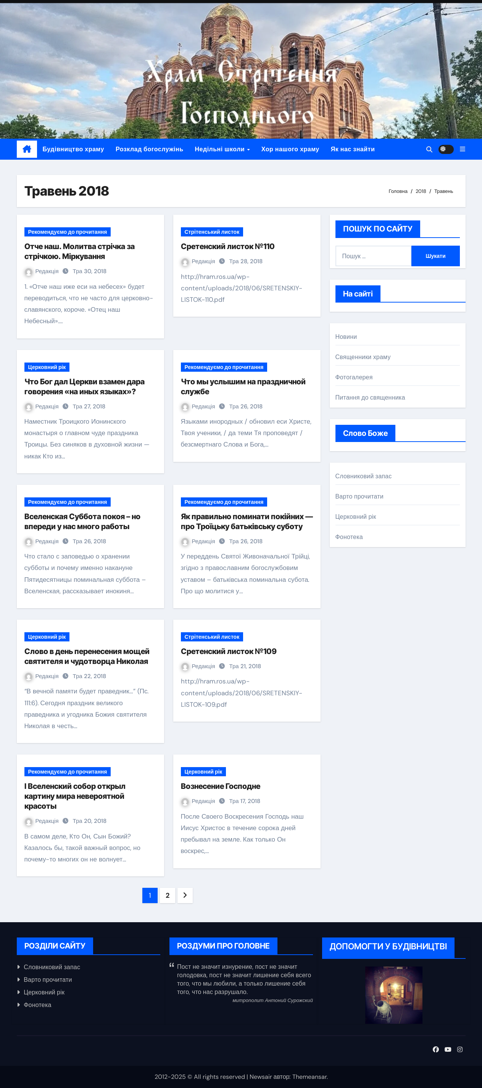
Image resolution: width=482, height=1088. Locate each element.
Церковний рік (47, 367)
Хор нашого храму (290, 149)
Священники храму (363, 357)
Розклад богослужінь (150, 149)
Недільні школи (221, 149)
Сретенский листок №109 (229, 651)
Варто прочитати (359, 496)
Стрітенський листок (212, 231)
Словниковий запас (363, 476)
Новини (346, 337)
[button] (462, 149)
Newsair (261, 1077)
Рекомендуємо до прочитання (67, 231)
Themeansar (309, 1077)
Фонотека (349, 537)
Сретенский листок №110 (228, 246)
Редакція (42, 271)
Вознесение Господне (220, 786)
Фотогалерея (354, 377)
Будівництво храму (73, 149)
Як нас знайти (353, 149)
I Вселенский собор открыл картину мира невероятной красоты (75, 796)
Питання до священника (370, 397)
